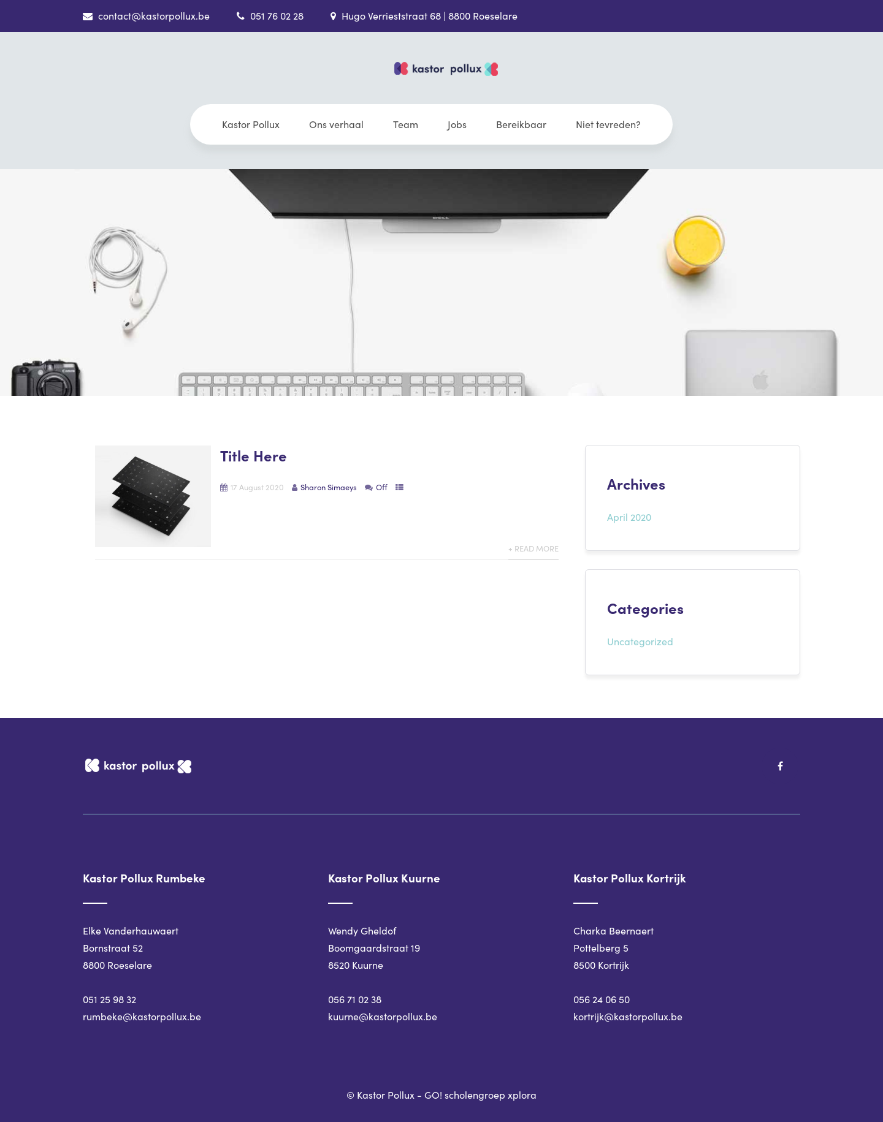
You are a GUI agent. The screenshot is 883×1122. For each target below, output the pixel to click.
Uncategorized (640, 641)
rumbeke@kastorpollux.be (142, 1016)
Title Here (253, 455)
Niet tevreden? (608, 124)
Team (405, 124)
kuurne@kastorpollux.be (382, 1016)
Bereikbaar (521, 124)
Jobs (457, 124)
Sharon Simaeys (328, 487)
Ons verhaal (336, 124)
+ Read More (533, 548)
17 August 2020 (257, 487)
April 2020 (629, 516)
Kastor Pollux (251, 124)
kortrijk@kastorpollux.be (627, 1016)
